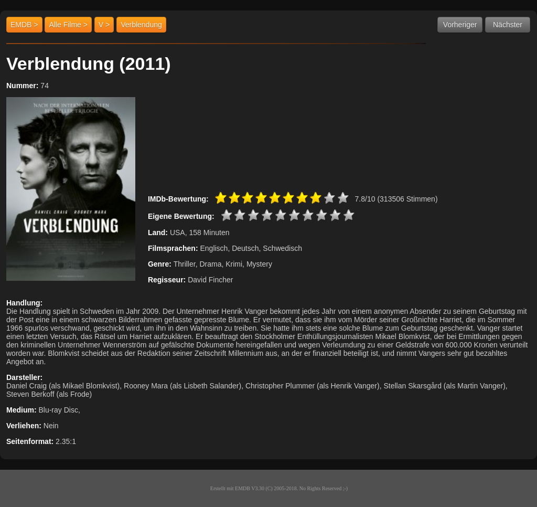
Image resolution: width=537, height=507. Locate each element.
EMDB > (24, 24)
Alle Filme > (68, 24)
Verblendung (141, 24)
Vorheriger (460, 24)
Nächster (507, 24)
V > (104, 24)
